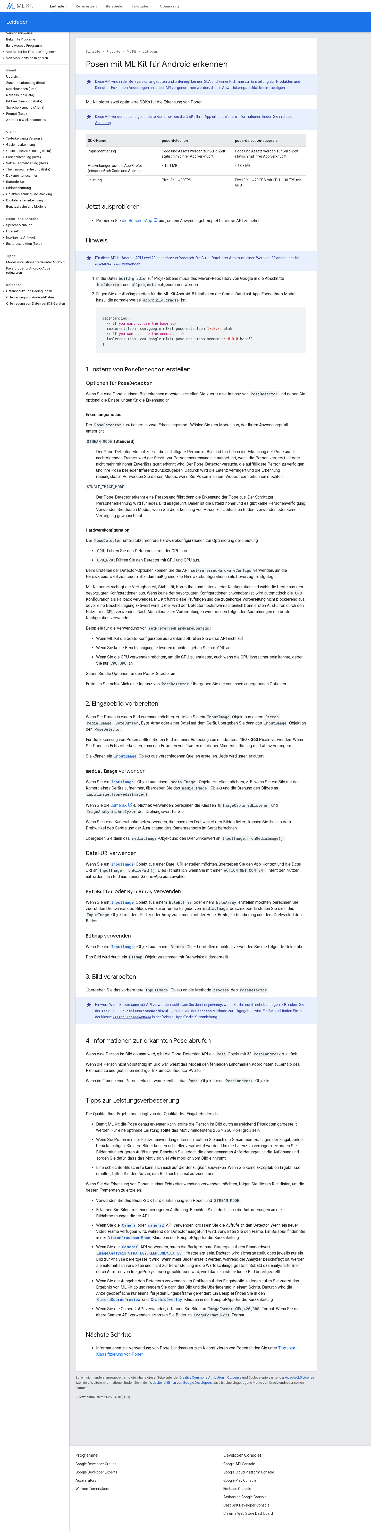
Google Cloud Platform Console (248, 1472)
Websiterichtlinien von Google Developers (180, 1383)
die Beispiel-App (137, 220)
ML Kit (24, 6)
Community (170, 6)
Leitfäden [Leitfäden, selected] (58, 6)
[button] (33, 52)
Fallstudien (141, 6)
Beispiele (114, 6)
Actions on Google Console (245, 1497)
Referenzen (86, 6)
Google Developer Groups (95, 1464)
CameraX (119, 805)
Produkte (113, 51)
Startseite (93, 51)
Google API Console (239, 1464)
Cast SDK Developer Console (246, 1505)
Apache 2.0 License (299, 1377)
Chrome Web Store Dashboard (248, 1513)
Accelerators (85, 1480)
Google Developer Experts (96, 1472)
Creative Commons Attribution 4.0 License (210, 1377)
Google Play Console (239, 1480)
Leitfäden (17, 22)
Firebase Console (237, 1489)
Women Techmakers (92, 1489)
